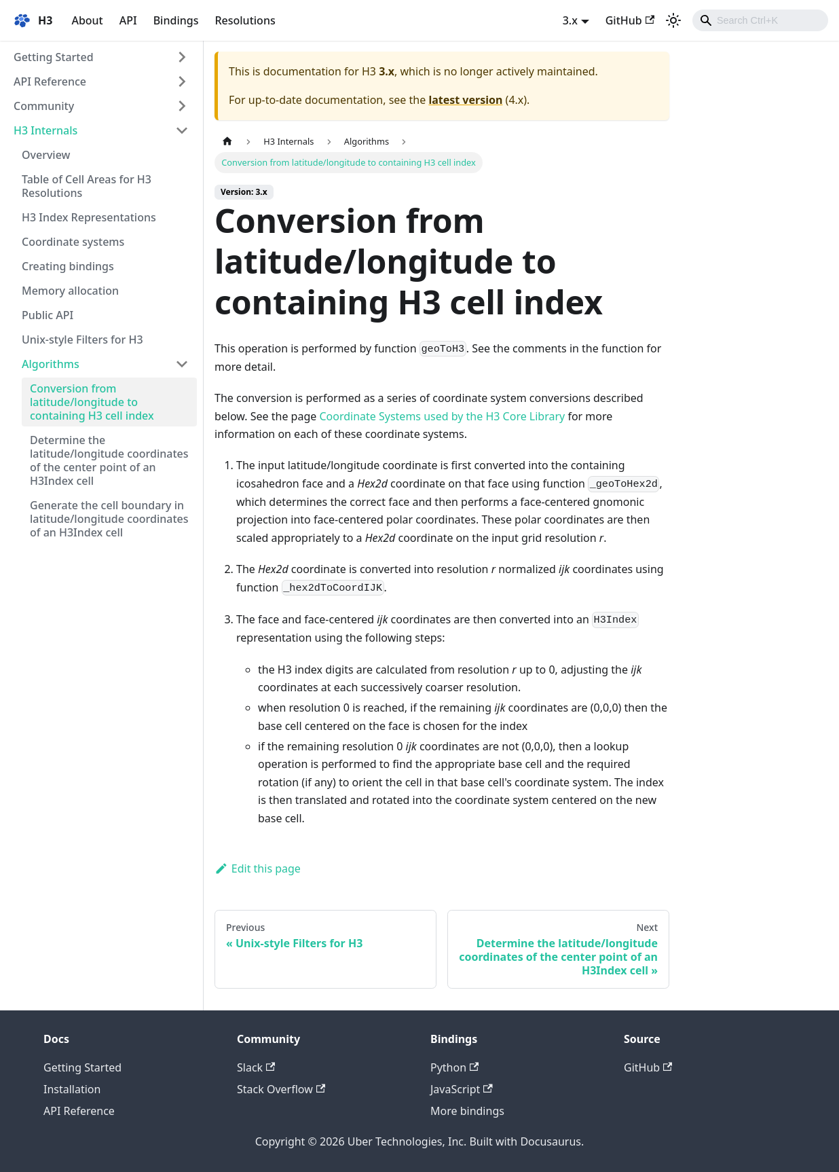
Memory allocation (70, 290)
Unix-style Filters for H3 (82, 339)
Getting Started (54, 57)
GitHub (629, 20)
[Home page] (227, 141)
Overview (46, 154)
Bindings (176, 20)
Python (454, 1067)
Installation (71, 1089)
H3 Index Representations (89, 217)
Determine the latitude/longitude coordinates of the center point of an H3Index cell (109, 460)
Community (44, 105)
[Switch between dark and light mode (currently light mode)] (673, 20)
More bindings (467, 1110)
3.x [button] (570, 20)
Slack (256, 1067)
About (86, 20)
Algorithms (50, 363)
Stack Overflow (281, 1089)
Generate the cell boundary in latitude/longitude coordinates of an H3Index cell (109, 519)
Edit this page (258, 868)
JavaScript (461, 1089)
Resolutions (245, 20)
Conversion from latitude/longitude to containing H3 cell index (92, 402)
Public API (47, 315)
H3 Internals (45, 130)
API (128, 20)
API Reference (50, 81)
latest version (465, 99)
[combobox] (760, 20)
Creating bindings (68, 266)
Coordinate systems (73, 241)
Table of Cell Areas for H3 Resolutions (86, 186)
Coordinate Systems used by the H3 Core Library (442, 416)
